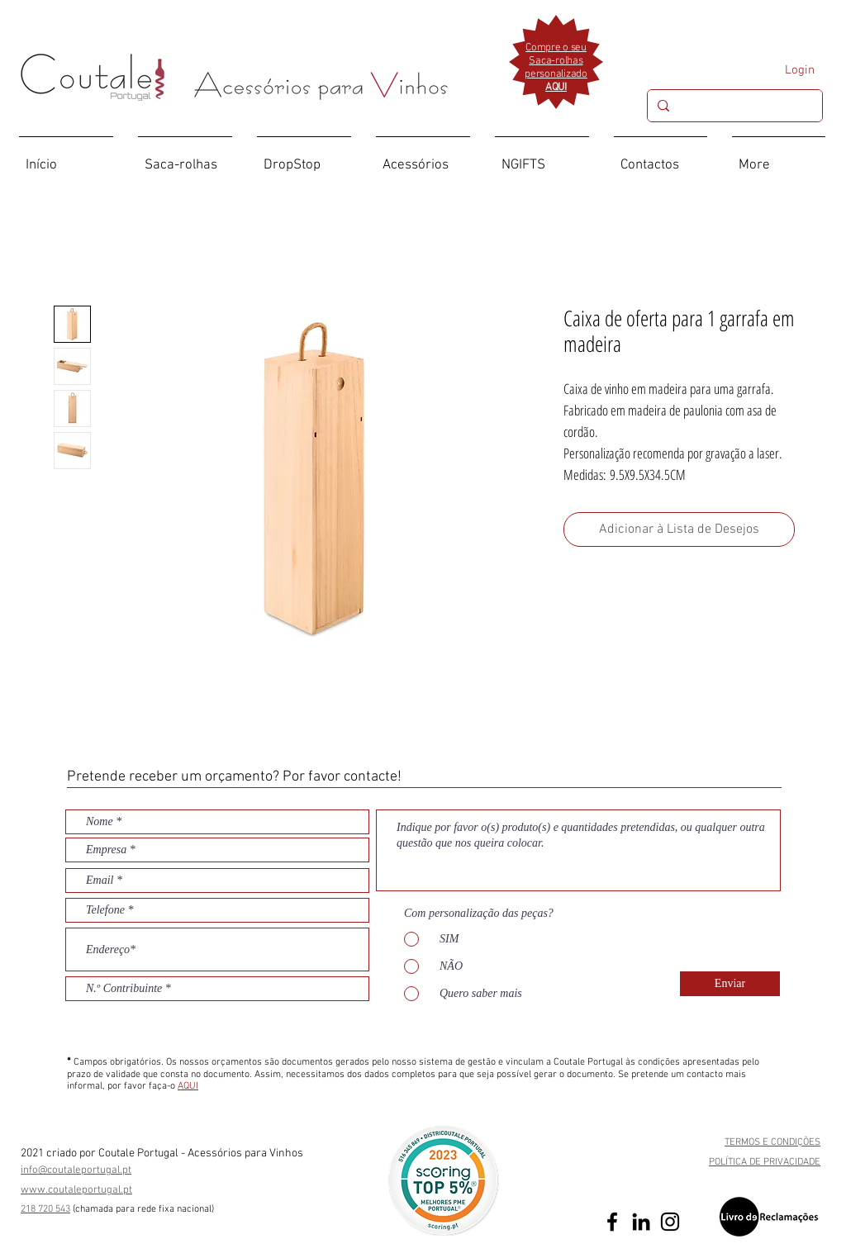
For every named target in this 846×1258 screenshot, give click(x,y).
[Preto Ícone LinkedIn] (641, 1221)
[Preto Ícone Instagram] (670, 1221)
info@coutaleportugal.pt (76, 1170)
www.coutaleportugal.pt (76, 1190)
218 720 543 (45, 1209)
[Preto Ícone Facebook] (612, 1221)
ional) (203, 1209)
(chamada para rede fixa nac (132, 1209)
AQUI (188, 1086)
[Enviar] (730, 983)
